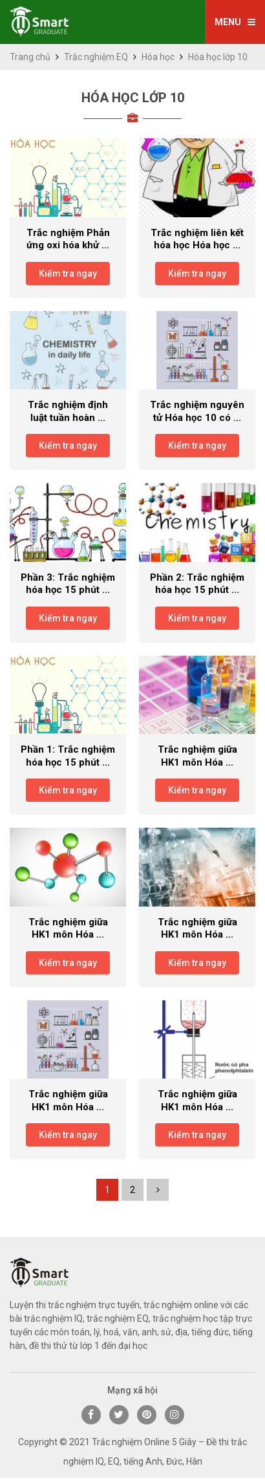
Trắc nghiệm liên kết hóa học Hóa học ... (197, 239)
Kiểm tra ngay (68, 273)
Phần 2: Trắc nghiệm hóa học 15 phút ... (197, 584)
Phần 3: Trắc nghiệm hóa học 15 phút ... (68, 584)
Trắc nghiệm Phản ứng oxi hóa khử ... (68, 239)
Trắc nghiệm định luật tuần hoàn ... (68, 411)
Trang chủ (30, 57)
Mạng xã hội (132, 1390)
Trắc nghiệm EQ (96, 57)
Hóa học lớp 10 (132, 97)
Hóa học (158, 57)
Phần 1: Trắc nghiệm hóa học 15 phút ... (68, 756)
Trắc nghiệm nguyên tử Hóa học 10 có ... (197, 411)
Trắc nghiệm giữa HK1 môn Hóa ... (197, 756)
